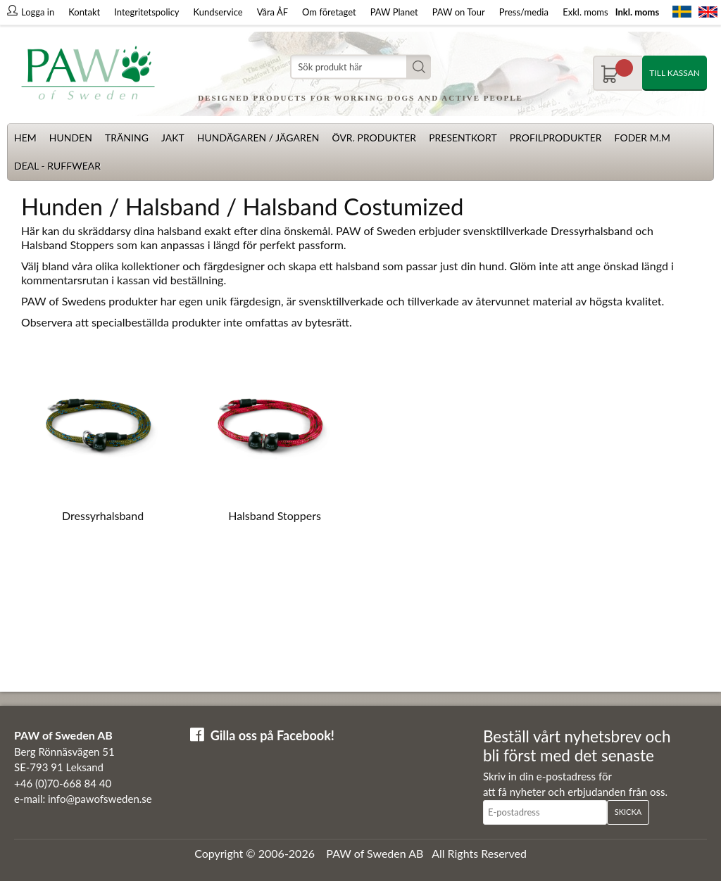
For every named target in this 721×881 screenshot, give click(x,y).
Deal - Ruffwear (57, 166)
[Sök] (360, 67)
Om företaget (329, 12)
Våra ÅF (272, 12)
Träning (127, 138)
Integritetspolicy (146, 12)
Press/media (523, 12)
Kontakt (84, 12)
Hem (25, 138)
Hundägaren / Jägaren (258, 138)
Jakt (172, 138)
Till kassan (674, 73)
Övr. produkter (374, 138)
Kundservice (218, 12)
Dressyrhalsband (103, 515)
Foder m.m (642, 138)
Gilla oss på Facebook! (272, 735)
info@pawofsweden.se (100, 798)
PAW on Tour (458, 12)
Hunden (70, 138)
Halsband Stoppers (274, 515)
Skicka (628, 811)
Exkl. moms (585, 12)
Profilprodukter (556, 138)
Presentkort (463, 138)
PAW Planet (394, 12)
